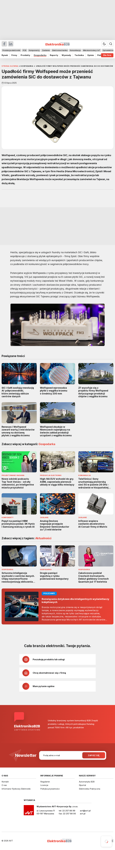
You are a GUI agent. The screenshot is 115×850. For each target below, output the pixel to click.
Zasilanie (46, 50)
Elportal (82, 785)
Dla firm (107, 55)
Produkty (25, 55)
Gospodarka (40, 55)
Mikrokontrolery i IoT (91, 50)
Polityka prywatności (50, 789)
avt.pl (82, 813)
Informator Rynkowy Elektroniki (16, 789)
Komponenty (34, 50)
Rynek (5, 55)
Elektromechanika (59, 50)
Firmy (14, 55)
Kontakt (5, 781)
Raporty (54, 55)
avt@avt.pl (85, 810)
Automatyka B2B (86, 781)
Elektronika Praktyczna (89, 789)
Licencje (44, 785)
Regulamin (45, 781)
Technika (79, 55)
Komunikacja (75, 50)
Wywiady (66, 55)
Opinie (90, 55)
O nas (4, 785)
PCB (24, 50)
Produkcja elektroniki (11, 50)
